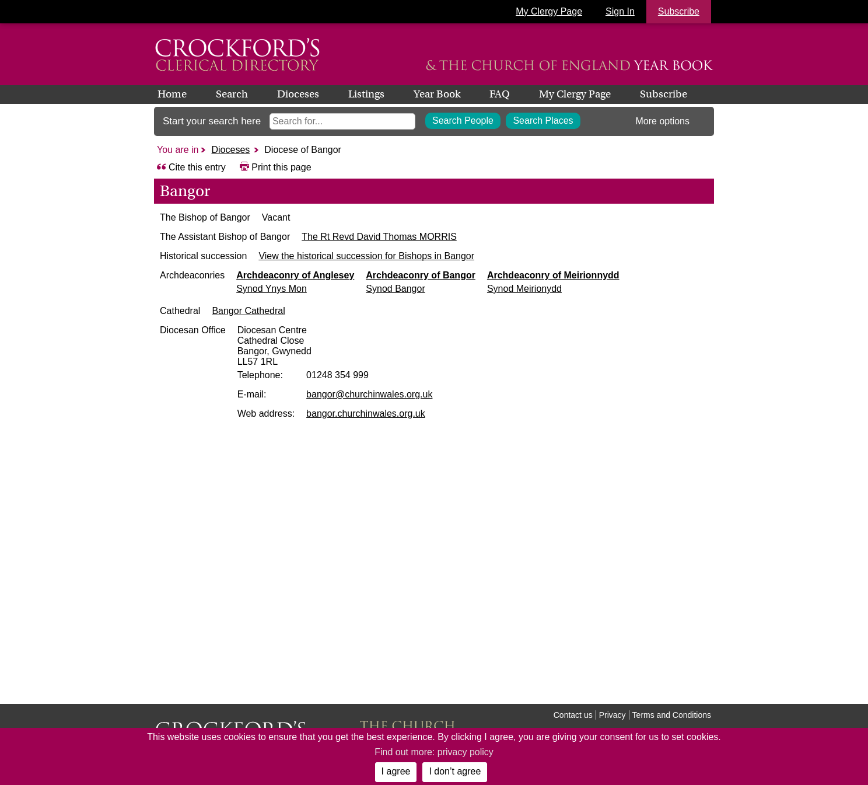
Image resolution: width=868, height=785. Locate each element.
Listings (366, 94)
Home (172, 94)
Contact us (573, 715)
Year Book (437, 94)
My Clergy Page (549, 11)
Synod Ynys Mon (317, 299)
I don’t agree (455, 771)
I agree (396, 771)
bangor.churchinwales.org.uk (410, 424)
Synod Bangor (441, 299)
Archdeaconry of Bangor (467, 286)
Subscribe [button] (678, 11)
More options (663, 121)
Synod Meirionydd (570, 299)
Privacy (612, 715)
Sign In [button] (620, 11)
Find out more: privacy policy (434, 752)
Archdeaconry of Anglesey (341, 286)
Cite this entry (197, 167)
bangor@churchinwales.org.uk (414, 405)
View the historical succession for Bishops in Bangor (390, 266)
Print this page (281, 167)
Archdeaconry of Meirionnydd (599, 286)
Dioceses (298, 94)
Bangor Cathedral (318, 321)
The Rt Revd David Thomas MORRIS (360, 237)
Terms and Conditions (671, 715)
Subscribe (663, 94)
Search (232, 94)
